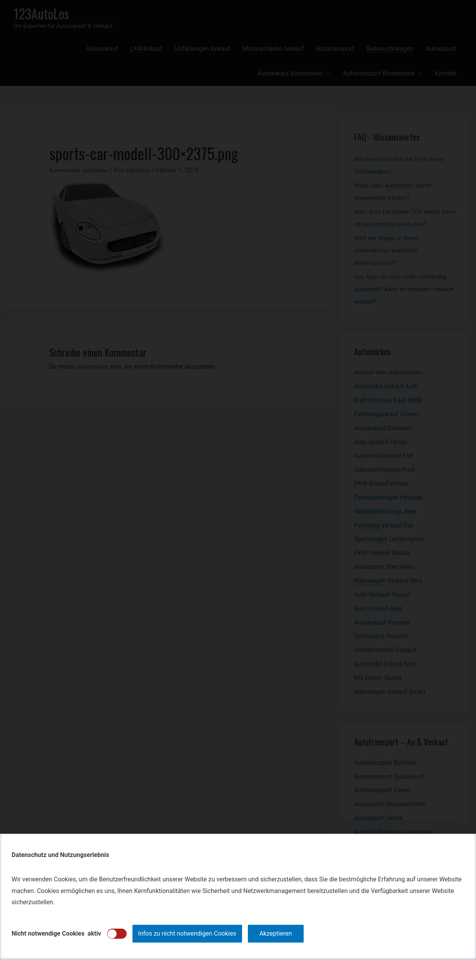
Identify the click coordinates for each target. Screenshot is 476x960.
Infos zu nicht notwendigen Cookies (187, 933)
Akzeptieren (275, 933)
